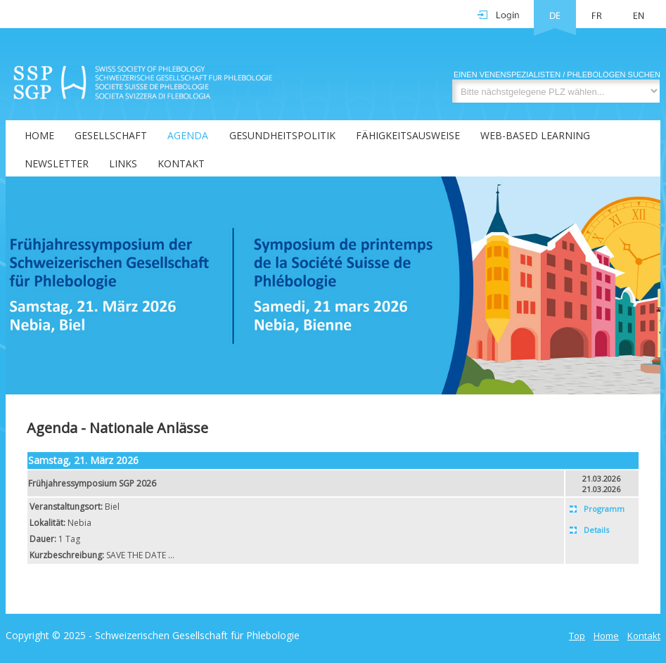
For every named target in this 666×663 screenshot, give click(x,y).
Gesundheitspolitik (282, 135)
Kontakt (181, 163)
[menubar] (333, 148)
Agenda (187, 135)
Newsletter (57, 163)
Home (39, 135)
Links (123, 163)
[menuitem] (31, 134)
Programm (604, 508)
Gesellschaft (111, 135)
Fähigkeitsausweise (408, 135)
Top (577, 635)
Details (596, 529)
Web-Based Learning (535, 135)
